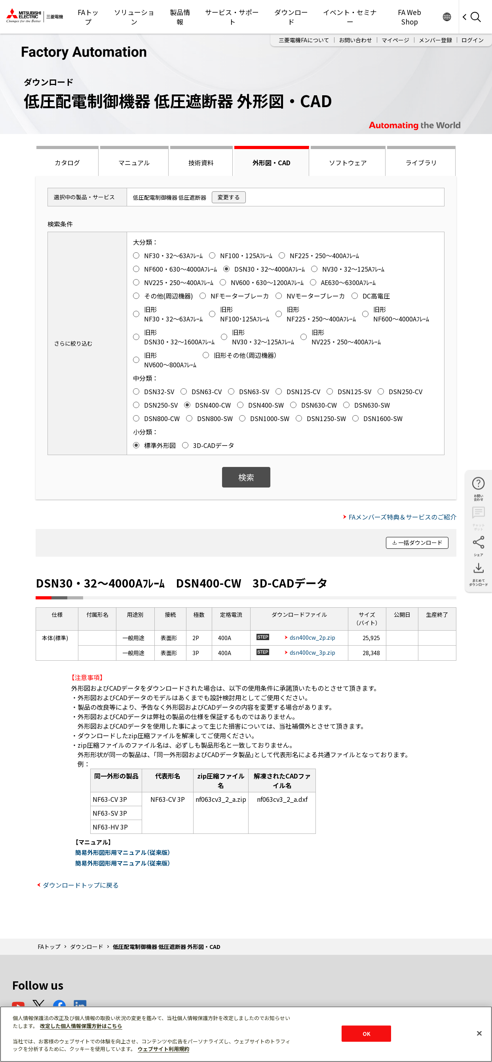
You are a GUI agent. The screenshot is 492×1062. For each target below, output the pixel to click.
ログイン (473, 40)
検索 (246, 477)
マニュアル (134, 162)
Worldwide (447, 17)
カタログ (67, 162)
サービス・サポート (232, 16)
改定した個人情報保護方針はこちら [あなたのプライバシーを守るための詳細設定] (81, 1026)
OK (366, 1033)
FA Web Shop (409, 16)
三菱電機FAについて (304, 40)
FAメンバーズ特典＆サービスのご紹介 (402, 517)
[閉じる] (479, 1033)
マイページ (395, 40)
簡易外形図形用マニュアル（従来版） (123, 852)
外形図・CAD (272, 162)
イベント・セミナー (350, 16)
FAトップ (88, 16)
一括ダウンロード (420, 542)
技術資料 (201, 162)
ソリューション (134, 16)
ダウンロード (291, 16)
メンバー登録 (435, 40)
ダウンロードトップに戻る (81, 885)
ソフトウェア (348, 162)
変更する (229, 197)
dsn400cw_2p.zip (312, 637)
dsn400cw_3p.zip (312, 652)
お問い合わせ (355, 40)
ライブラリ (421, 162)
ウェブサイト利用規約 (163, 1049)
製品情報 (180, 16)
